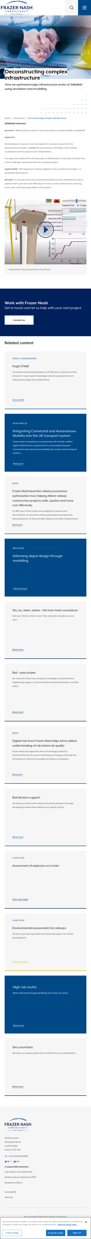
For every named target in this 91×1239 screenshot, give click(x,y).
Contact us (19, 320)
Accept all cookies (55, 1234)
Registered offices (13, 1182)
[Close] (86, 1223)
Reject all (77, 1234)
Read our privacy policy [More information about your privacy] (67, 1226)
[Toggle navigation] (84, 7)
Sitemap (9, 1197)
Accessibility (10, 1192)
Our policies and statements (18, 1171)
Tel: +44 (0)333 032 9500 (16, 1156)
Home (8, 118)
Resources (20, 118)
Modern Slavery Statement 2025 (20, 1177)
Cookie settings (12, 1234)
